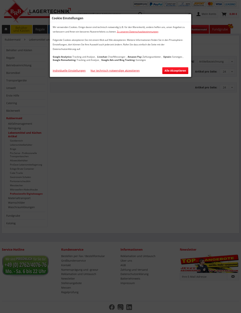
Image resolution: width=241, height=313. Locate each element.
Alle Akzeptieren (175, 70)
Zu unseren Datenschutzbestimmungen (137, 31)
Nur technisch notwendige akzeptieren (115, 70)
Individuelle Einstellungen (69, 70)
